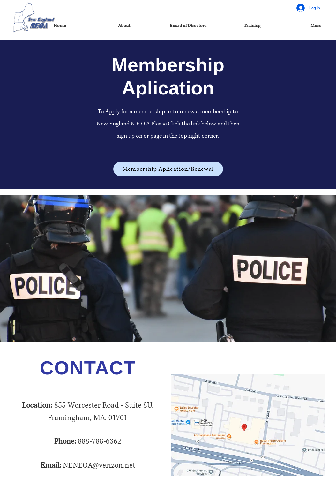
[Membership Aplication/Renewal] (168, 169)
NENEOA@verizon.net (99, 465)
